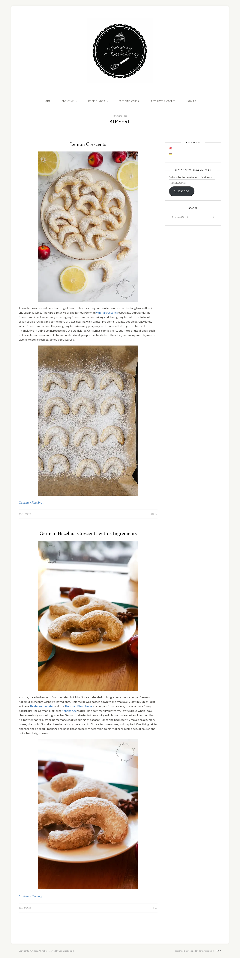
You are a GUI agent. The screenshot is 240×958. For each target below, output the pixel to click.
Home (47, 101)
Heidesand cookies (42, 706)
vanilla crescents (107, 312)
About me (68, 101)
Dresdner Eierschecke (78, 706)
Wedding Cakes (129, 101)
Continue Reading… (31, 502)
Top (218, 951)
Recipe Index (96, 101)
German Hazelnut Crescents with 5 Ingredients (88, 533)
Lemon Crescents (88, 144)
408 (154, 514)
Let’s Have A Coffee (163, 101)
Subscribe (181, 191)
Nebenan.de (69, 711)
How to (191, 101)
